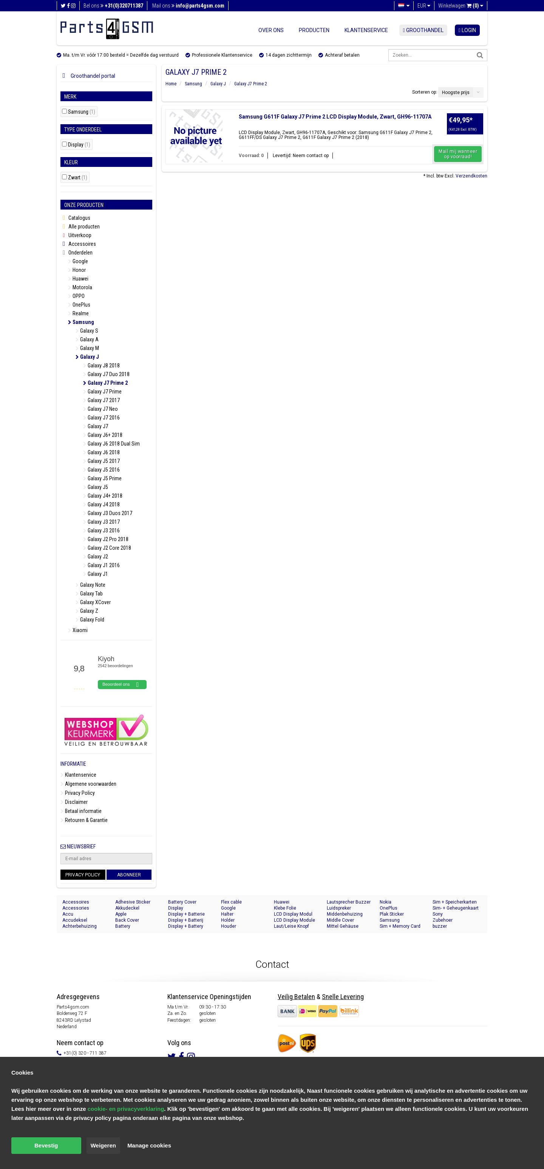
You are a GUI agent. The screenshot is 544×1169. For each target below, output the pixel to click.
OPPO (76, 296)
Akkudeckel (127, 908)
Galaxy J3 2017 (101, 522)
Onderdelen (76, 253)
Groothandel (423, 30)
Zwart (77, 177)
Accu (67, 914)
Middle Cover (340, 920)
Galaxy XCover (93, 602)
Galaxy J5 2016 (101, 470)
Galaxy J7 (95, 426)
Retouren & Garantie (84, 820)
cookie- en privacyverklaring (126, 1109)
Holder (228, 920)
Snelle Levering (343, 997)
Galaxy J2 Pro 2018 (105, 539)
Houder (228, 926)
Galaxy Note (90, 585)
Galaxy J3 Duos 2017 (107, 513)
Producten (314, 30)
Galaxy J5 (95, 487)
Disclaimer (74, 802)
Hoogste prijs (456, 92)
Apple (121, 914)
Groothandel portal (87, 76)
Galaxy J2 (95, 557)
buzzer (440, 926)
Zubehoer (443, 920)
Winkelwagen (460, 6)
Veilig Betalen (296, 997)
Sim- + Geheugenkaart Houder (456, 908)
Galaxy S (87, 331)
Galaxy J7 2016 (101, 418)
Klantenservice (366, 30)
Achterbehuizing (79, 926)
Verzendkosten (471, 176)
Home (170, 83)
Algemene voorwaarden (88, 784)
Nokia (385, 902)
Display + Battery (185, 926)
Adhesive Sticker (132, 902)
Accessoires (78, 244)
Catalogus (75, 218)
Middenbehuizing (345, 914)
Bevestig (46, 1145)
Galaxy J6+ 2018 (102, 435)
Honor (77, 270)
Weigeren (103, 1145)
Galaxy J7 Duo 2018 (106, 374)
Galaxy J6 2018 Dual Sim (111, 444)
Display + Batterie (186, 914)
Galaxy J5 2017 (101, 461)
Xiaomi (78, 630)
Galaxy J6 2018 (101, 452)
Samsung (81, 112)
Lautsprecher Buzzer (349, 902)
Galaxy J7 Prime (102, 392)
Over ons (271, 30)
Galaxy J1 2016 (101, 565)
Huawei (78, 279)
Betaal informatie (81, 811)
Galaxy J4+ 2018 (102, 496)
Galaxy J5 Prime (102, 478)
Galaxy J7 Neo (100, 409)
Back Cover (127, 920)
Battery (122, 926)
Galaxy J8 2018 (101, 365)
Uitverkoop (75, 235)
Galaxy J (87, 357)
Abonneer (129, 875)
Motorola (80, 287)
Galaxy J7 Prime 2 (105, 383)
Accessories (75, 908)
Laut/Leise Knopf (291, 926)
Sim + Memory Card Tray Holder (400, 926)
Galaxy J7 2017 (101, 400)
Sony (438, 914)
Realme (78, 313)
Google (78, 261)
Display (79, 145)
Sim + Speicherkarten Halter (455, 902)
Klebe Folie (285, 908)
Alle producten (80, 227)
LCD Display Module (294, 920)
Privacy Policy (77, 793)
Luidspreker (339, 908)
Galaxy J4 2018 (101, 504)
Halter (227, 914)
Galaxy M (87, 348)
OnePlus (79, 305)
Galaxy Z (87, 611)
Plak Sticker (392, 914)
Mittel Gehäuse (343, 926)
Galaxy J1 (95, 574)
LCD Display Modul (293, 914)
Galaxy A (87, 339)
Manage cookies (149, 1145)
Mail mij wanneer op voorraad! (458, 154)
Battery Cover (182, 902)
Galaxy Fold (90, 620)
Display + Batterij (185, 920)
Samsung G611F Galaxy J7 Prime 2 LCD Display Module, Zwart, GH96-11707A (335, 117)
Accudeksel (74, 920)
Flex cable (231, 902)
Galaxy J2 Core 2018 (107, 548)
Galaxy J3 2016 (101, 530)
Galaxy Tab (89, 594)
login (467, 30)
